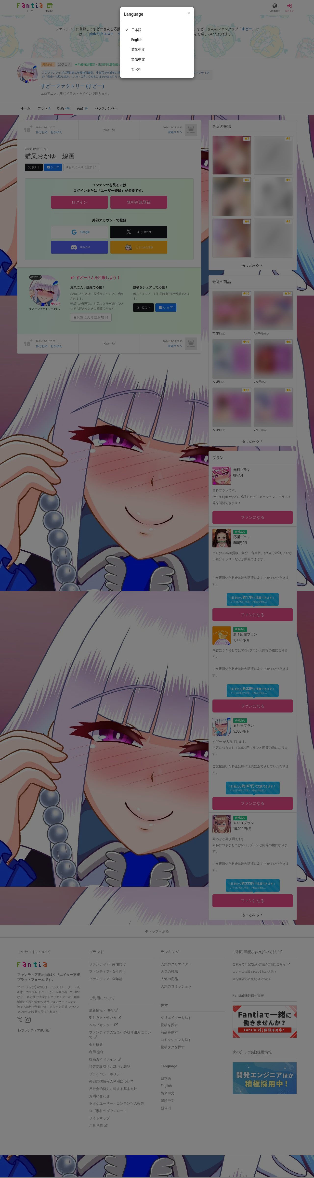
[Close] (188, 13)
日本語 (136, 30)
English (136, 40)
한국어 (136, 69)
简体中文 (138, 50)
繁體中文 (138, 59)
